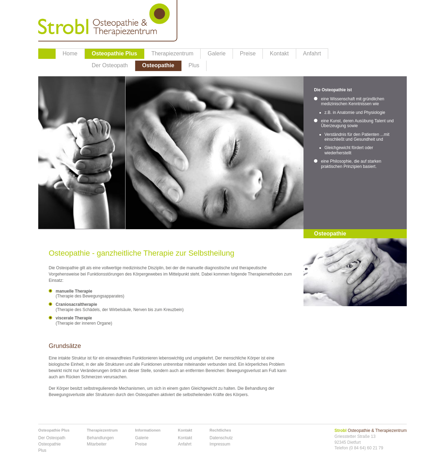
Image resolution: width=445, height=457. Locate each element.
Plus (193, 65)
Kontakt (279, 53)
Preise (248, 53)
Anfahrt (312, 53)
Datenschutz (221, 437)
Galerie (217, 53)
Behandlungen (100, 437)
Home (70, 53)
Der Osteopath (110, 65)
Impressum (220, 444)
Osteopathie (158, 65)
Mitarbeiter (97, 444)
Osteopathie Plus (114, 53)
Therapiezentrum (172, 53)
